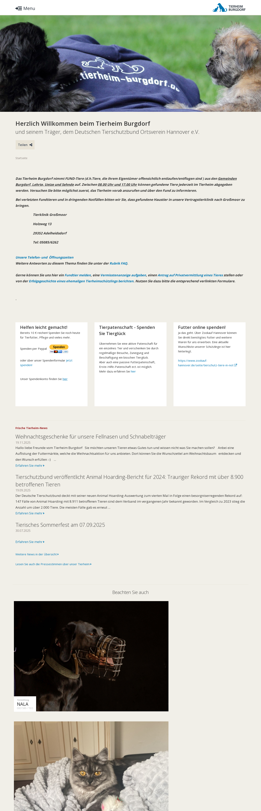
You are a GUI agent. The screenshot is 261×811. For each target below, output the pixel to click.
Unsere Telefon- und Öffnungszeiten (45, 257)
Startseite (21, 158)
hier (133, 377)
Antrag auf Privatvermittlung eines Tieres (193, 275)
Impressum (67, 796)
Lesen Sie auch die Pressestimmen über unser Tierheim (53, 570)
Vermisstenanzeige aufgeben (124, 275)
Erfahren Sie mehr (30, 471)
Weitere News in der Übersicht (37, 560)
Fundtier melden (78, 275)
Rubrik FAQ (119, 263)
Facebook (237, 796)
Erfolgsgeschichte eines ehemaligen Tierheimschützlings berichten (91, 281)
